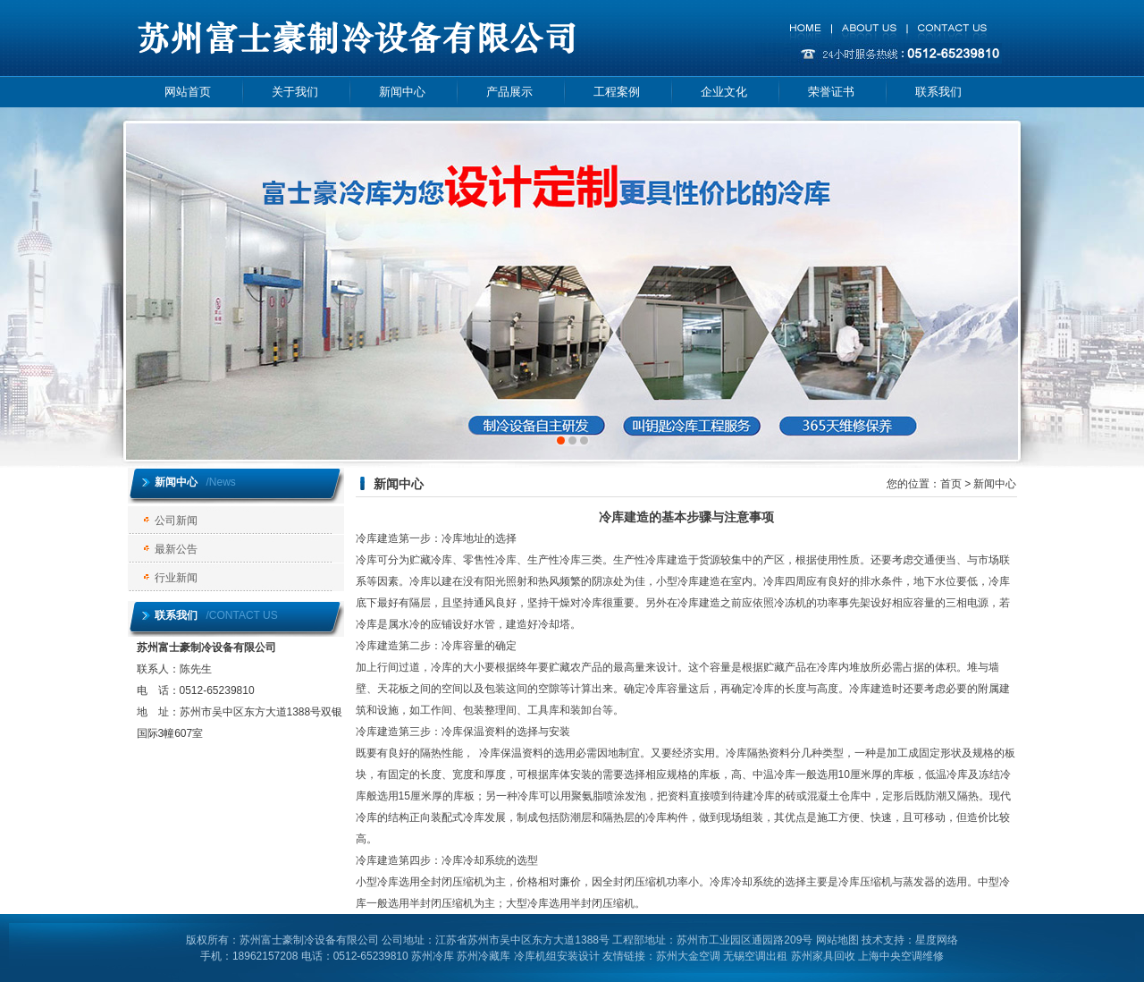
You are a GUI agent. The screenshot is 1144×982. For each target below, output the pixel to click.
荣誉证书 (831, 91)
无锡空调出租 (755, 956)
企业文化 (724, 91)
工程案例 (616, 91)
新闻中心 (402, 91)
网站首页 (187, 91)
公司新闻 (176, 520)
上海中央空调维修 (901, 956)
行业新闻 (176, 577)
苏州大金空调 (688, 956)
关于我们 (295, 91)
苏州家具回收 (823, 956)
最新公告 (176, 549)
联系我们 (938, 91)
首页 (951, 484)
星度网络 (936, 940)
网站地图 (837, 940)
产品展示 (509, 91)
